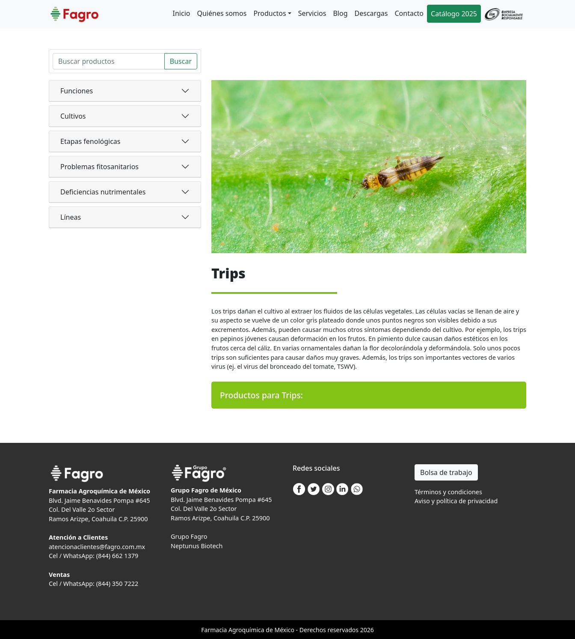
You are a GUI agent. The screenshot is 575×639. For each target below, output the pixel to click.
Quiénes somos (221, 13)
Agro (235, 630)
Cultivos (73, 116)
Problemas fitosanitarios (99, 166)
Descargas (371, 13)
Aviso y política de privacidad (456, 501)
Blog (340, 13)
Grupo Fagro (189, 536)
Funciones (76, 91)
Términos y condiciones (448, 492)
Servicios (312, 13)
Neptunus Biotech (196, 546)
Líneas (70, 217)
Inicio (181, 13)
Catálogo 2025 (454, 13)
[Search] (109, 61)
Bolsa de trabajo (446, 472)
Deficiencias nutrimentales (102, 192)
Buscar (181, 61)
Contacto (409, 13)
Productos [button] (269, 13)
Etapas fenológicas (90, 141)
